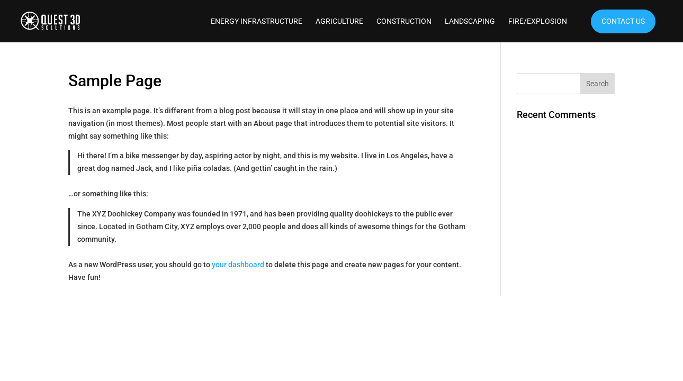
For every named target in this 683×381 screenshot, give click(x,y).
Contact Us (623, 21)
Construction (404, 21)
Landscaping (470, 21)
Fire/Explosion (537, 21)
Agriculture (339, 21)
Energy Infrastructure (256, 21)
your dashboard (238, 264)
